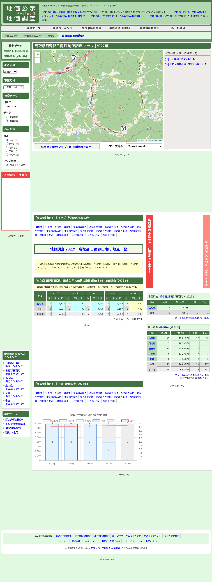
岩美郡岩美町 (79, 227)
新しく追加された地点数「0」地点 (192, 317)
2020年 (94, 293)
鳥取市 (39, 227)
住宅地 (40, 303)
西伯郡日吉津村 (103, 230)
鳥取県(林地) (109, 234)
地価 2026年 (11, 35)
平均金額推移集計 (120, 28)
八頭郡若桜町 (95, 227)
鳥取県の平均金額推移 (103, 15)
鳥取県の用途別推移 (132, 15)
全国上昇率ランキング (15, 402)
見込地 (152, 343)
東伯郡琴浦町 (70, 230)
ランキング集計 (171, 535)
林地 (152, 359)
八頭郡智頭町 (111, 227)
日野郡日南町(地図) (74, 35)
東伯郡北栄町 (86, 230)
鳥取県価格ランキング (14, 379)
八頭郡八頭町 (127, 227)
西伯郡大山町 (120, 230)
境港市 (67, 227)
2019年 (114, 293)
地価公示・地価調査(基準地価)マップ (109, 547)
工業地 (152, 353)
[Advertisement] (15, 292)
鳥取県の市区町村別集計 (71, 15)
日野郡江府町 (93, 234)
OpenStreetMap (155, 140)
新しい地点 (178, 28)
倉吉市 (58, 227)
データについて (90, 541)
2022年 (56, 293)
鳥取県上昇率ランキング (15, 387)
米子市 (48, 227)
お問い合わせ (152, 541)
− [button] (38, 60)
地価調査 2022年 (32, 35)
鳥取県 (51, 35)
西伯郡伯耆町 (46, 234)
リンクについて (60, 541)
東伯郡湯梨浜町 (53, 230)
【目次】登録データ (110, 541)
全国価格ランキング (14, 394)
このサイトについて (133, 541)
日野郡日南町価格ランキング (14, 364)
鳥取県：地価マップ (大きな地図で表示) (67, 147)
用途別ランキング (152, 535)
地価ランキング (62, 28)
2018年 (133, 293)
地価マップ (34, 28)
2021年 (75, 293)
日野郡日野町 (78, 234)
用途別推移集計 (149, 28)
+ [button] (38, 54)
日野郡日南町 (62, 234)
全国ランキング (133, 535)
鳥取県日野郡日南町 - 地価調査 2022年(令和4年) (70, 12)
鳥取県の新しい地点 (160, 15)
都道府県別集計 (91, 28)
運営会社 (76, 541)
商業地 (152, 348)
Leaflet (141, 140)
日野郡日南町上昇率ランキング (15, 371)
